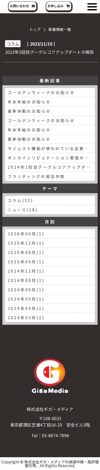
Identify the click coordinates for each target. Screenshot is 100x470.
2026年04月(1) (26, 233)
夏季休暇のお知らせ (29, 111)
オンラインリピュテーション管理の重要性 (51, 157)
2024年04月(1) (26, 308)
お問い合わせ (19, 5)
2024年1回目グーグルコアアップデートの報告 (51, 167)
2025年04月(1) (26, 261)
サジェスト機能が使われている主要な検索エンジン (51, 148)
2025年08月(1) (26, 252)
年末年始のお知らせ (29, 101)
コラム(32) (20, 200)
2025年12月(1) (26, 243)
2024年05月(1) (26, 299)
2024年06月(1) (26, 289)
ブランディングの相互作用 (36, 176)
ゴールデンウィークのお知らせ (41, 92)
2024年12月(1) (26, 271)
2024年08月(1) (26, 280)
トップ (35, 29)
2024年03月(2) (26, 317)
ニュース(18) (23, 209)
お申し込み (55, 5)
